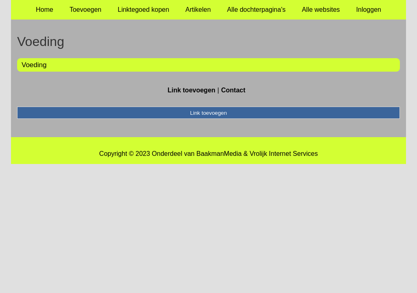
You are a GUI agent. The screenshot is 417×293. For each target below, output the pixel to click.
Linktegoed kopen (143, 9)
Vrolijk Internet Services (284, 153)
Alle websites (321, 9)
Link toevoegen (191, 90)
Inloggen (368, 9)
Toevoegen (85, 9)
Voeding (34, 65)
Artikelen (198, 9)
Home (44, 9)
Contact (233, 90)
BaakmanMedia (218, 153)
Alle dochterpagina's (256, 9)
